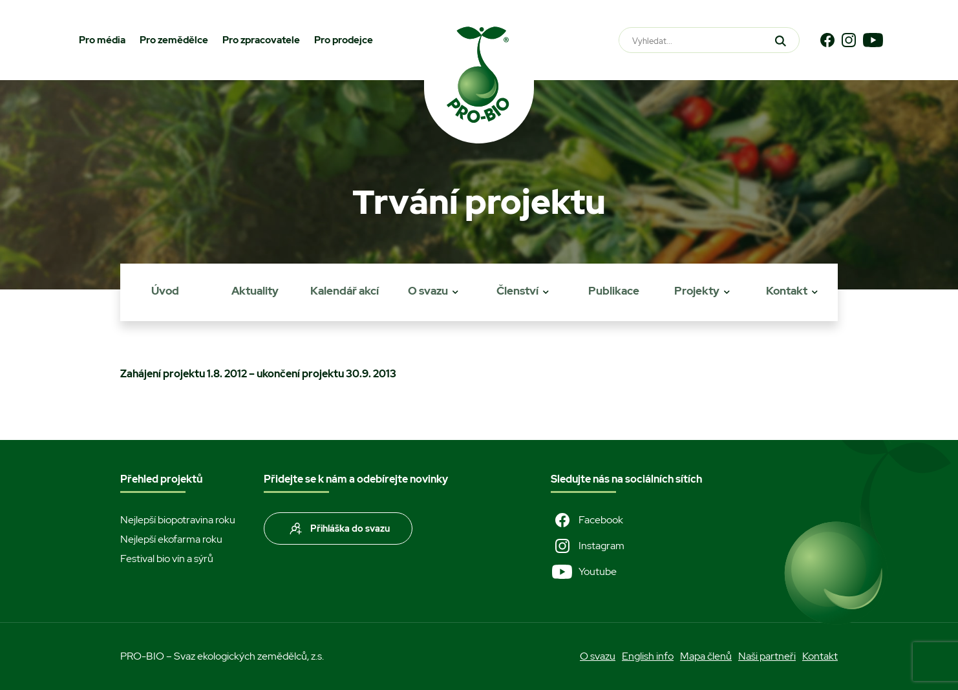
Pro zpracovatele (261, 40)
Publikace (613, 291)
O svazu (428, 291)
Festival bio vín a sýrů (166, 558)
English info (648, 656)
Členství (517, 291)
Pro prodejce (343, 40)
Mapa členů (706, 656)
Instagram (587, 546)
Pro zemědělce (174, 40)
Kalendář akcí (344, 291)
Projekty (696, 291)
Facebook (587, 520)
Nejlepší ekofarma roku (171, 539)
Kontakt (786, 291)
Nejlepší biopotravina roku (177, 520)
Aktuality (255, 291)
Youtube (584, 572)
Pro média (102, 40)
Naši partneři (767, 656)
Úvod (165, 291)
